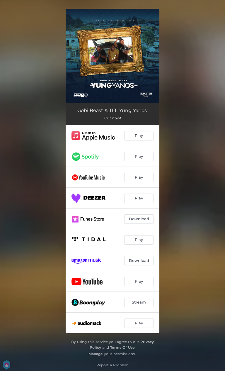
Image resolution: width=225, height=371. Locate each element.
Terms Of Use (122, 347)
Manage (95, 354)
